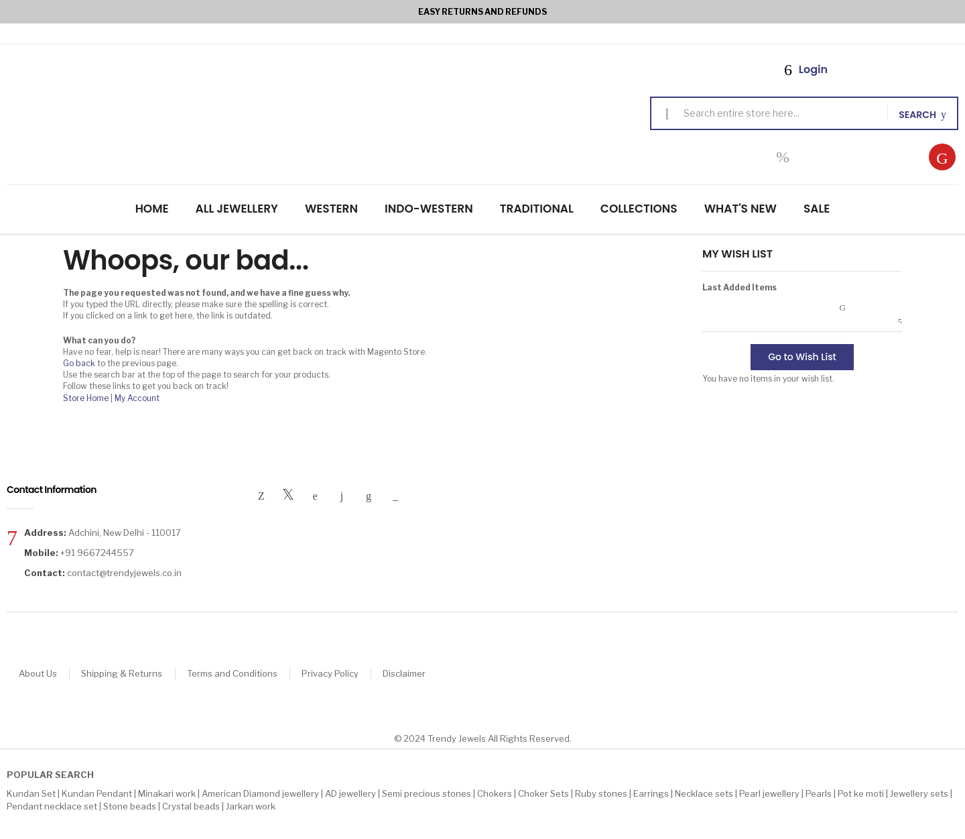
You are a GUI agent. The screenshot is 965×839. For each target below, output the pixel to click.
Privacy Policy (338, 674)
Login (812, 69)
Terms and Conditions (238, 674)
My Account (137, 398)
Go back (79, 363)
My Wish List (782, 157)
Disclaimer (415, 674)
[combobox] (780, 113)
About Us (39, 674)
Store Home (86, 398)
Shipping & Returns (125, 674)
